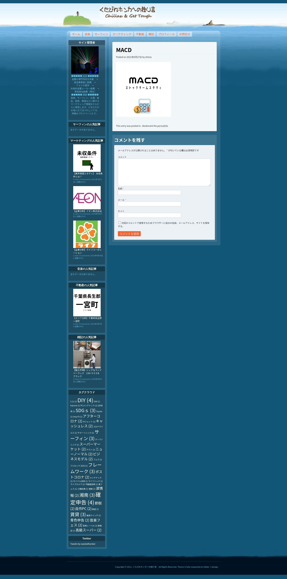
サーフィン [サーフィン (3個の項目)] (84, 434)
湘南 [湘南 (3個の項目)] (87, 494)
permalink (162, 125)
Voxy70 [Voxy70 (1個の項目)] (77, 416)
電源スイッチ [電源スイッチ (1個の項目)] (93, 515)
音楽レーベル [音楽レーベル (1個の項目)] (90, 525)
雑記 (151, 34)
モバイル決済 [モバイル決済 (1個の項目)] (80, 481)
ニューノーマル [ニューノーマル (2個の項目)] (86, 451)
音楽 (87, 34)
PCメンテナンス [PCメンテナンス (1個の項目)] (89, 405)
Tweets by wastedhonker (83, 543)
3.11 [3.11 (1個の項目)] (73, 401)
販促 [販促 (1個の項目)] (95, 509)
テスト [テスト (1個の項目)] (90, 449)
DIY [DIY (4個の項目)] (85, 400)
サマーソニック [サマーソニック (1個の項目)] (86, 432)
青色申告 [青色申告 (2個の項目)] (79, 519)
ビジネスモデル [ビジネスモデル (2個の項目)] (85, 456)
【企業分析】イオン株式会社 (87, 210)
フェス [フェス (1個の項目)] (97, 459)
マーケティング (121, 34)
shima (148, 56)
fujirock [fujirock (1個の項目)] (75, 405)
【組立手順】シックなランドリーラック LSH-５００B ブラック (87, 373)
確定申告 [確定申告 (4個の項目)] (85, 498)
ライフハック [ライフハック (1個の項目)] (95, 481)
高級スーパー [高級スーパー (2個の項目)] (89, 529)
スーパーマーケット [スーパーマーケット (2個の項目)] (85, 446)
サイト (121, 211)
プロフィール (166, 34)
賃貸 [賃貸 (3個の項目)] (78, 514)
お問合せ (184, 34)
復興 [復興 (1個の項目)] (92, 488)
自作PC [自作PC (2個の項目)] (83, 508)
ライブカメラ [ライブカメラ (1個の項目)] (77, 484)
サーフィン (101, 34)
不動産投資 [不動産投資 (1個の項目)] (91, 484)
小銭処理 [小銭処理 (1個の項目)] (83, 488)
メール (122, 199)
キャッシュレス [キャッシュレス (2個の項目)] (86, 423)
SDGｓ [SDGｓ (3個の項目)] (86, 410)
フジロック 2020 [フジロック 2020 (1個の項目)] (79, 465)
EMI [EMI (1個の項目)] (97, 401)
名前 (121, 188)
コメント (122, 156)
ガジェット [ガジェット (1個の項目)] (89, 421)
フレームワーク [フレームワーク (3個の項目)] (86, 467)
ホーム (76, 34)
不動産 (140, 34)
